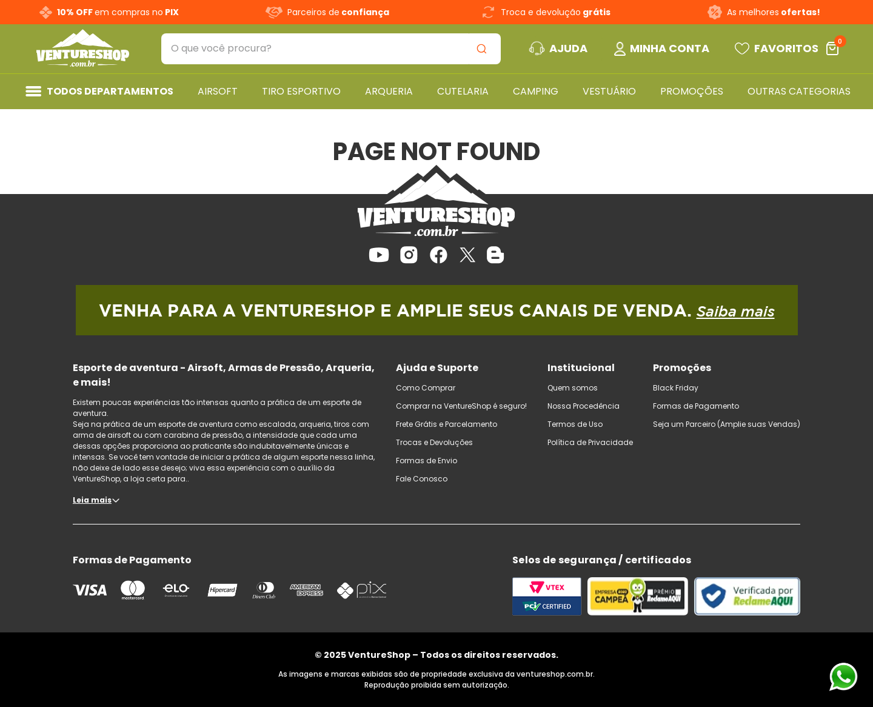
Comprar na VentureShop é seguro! (461, 406)
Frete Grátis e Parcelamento (446, 424)
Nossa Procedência (583, 406)
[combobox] (331, 48)
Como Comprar (425, 388)
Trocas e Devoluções (434, 442)
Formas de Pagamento (696, 406)
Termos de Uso (575, 424)
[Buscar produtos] (484, 48)
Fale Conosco (421, 479)
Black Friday (675, 388)
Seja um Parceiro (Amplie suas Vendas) (726, 424)
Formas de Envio (426, 460)
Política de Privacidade (590, 442)
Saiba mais (736, 311)
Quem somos (572, 388)
